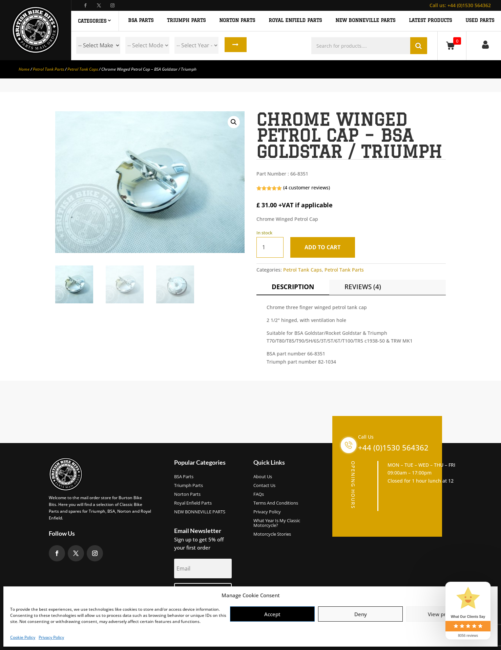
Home (24, 69)
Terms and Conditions (275, 503)
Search (235, 45)
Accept (272, 614)
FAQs (258, 494)
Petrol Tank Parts (48, 69)
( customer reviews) (306, 187)
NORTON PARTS (237, 20)
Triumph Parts (188, 485)
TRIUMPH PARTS (186, 20)
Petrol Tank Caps (82, 69)
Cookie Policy (22, 637)
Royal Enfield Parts (193, 503)
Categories (92, 21)
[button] (234, 122)
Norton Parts (187, 494)
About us (262, 477)
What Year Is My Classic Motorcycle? (276, 523)
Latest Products (430, 20)
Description (293, 286)
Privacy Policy (51, 637)
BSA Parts (183, 477)
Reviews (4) (363, 286)
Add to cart (324, 247)
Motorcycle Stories (272, 534)
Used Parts (479, 20)
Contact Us (264, 485)
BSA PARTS (140, 20)
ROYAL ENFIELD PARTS (295, 20)
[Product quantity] (270, 247)
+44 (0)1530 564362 (460, 5)
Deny (360, 614)
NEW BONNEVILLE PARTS (365, 20)
